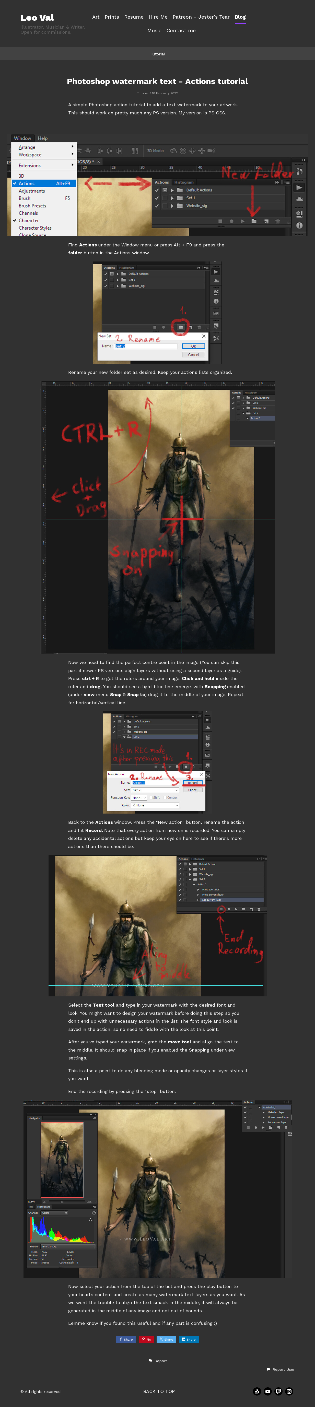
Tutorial (157, 54)
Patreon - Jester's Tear (201, 17)
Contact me (181, 30)
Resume (134, 17)
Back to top (159, 1391)
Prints (112, 17)
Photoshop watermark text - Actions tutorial (157, 81)
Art (96, 17)
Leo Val (37, 17)
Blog (240, 17)
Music (154, 30)
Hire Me (158, 17)
